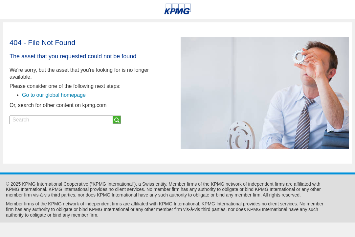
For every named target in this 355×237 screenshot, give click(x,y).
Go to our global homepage (54, 95)
